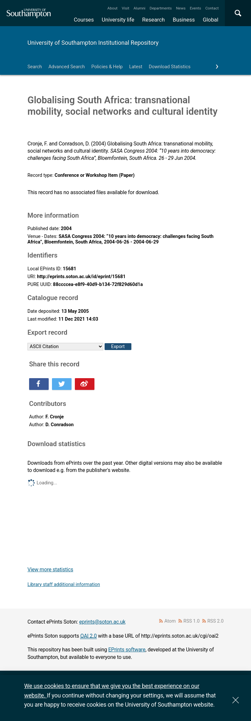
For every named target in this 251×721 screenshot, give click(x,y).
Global (210, 19)
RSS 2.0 (216, 621)
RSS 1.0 (191, 621)
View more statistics (50, 569)
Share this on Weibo (84, 384)
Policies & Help (107, 67)
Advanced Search (66, 67)
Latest (135, 67)
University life (118, 19)
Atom (170, 621)
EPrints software (126, 649)
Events (195, 8)
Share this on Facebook (39, 384)
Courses (84, 19)
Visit (125, 8)
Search (34, 67)
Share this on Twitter (62, 384)
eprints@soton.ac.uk (102, 622)
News (180, 8)
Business (184, 19)
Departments (161, 8)
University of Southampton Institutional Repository (93, 42)
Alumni (139, 8)
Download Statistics (170, 67)
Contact (212, 8)
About (113, 8)
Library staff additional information (63, 584)
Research (153, 19)
